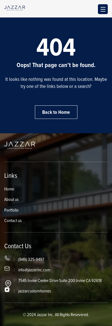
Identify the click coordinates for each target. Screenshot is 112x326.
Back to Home (56, 112)
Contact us (13, 220)
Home (9, 189)
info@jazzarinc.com (34, 270)
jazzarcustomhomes (34, 291)
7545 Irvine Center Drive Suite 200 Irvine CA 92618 (60, 280)
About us (11, 199)
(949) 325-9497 (31, 259)
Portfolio (11, 210)
